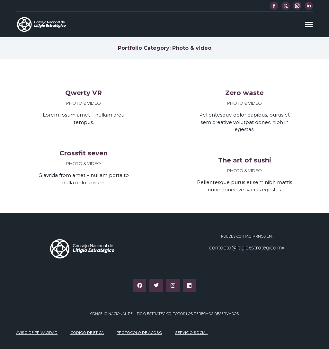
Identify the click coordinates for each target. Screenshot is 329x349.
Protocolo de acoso (139, 332)
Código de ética (87, 332)
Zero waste (244, 93)
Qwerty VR (83, 93)
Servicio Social (191, 332)
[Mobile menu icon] (309, 25)
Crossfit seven (83, 153)
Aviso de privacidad (37, 332)
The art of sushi (244, 160)
